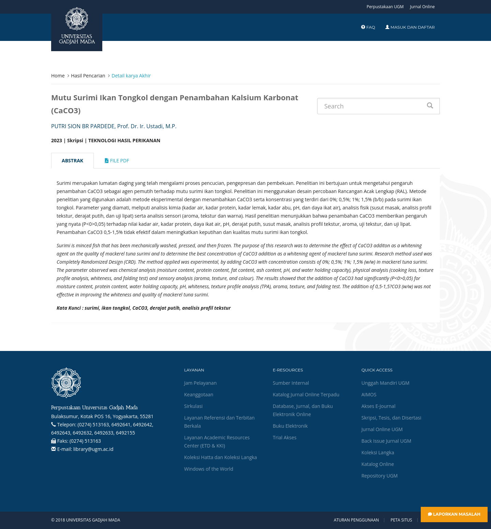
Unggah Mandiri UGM (385, 383)
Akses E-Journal (378, 406)
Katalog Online (377, 464)
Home (58, 75)
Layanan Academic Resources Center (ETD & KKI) (217, 441)
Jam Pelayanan (200, 383)
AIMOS (368, 394)
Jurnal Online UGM (382, 429)
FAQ (368, 27)
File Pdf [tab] (117, 160)
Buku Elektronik (290, 426)
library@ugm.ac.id (93, 449)
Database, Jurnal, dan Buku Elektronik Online (303, 410)
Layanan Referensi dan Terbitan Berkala (219, 421)
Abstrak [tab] (72, 160)
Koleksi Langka (377, 452)
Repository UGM (379, 475)
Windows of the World (208, 469)
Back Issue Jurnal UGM (386, 441)
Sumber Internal (291, 383)
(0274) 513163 (85, 441)
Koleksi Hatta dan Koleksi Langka (220, 457)
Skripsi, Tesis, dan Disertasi (391, 417)
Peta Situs (401, 520)
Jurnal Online (422, 7)
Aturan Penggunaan (356, 520)
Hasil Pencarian (88, 75)
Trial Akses (284, 437)
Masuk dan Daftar (410, 27)
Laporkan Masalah (454, 514)
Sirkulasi (193, 406)
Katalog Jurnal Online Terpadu (306, 394)
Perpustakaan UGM (385, 7)
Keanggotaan (198, 394)
